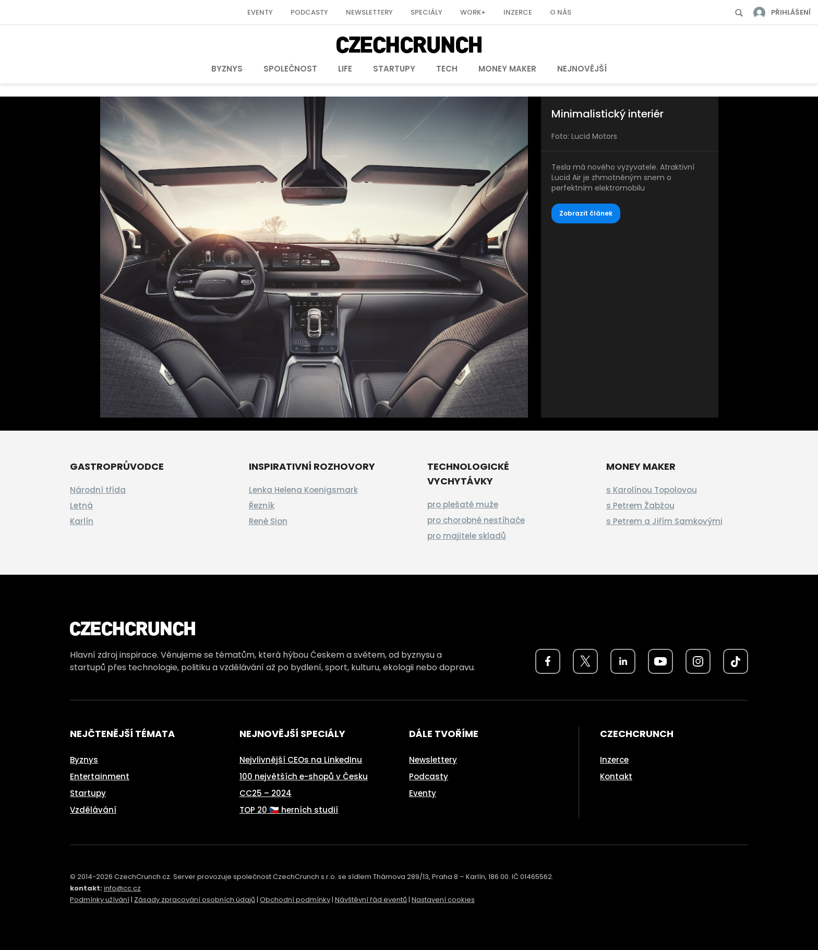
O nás (560, 12)
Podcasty (309, 12)
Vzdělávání (93, 809)
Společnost (290, 68)
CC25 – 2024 (265, 793)
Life (345, 68)
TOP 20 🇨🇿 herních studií (288, 809)
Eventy (260, 12)
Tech (447, 68)
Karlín (81, 521)
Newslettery (369, 12)
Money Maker (507, 68)
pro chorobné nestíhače (476, 520)
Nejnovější (582, 68)
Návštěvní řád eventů (371, 900)
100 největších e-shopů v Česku (303, 776)
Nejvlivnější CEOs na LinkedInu (300, 759)
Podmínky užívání (99, 900)
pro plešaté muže (462, 504)
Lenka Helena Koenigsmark (303, 489)
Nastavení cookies (443, 900)
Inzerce (517, 12)
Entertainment (99, 776)
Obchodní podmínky (295, 900)
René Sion (268, 521)
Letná (81, 505)
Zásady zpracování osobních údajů (194, 900)
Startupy (394, 68)
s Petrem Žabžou (640, 505)
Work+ (473, 12)
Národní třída (98, 489)
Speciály (426, 12)
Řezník (261, 505)
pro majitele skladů (466, 535)
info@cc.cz (122, 888)
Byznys (227, 68)
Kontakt (616, 776)
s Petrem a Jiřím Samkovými (664, 521)
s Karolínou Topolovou (651, 489)
